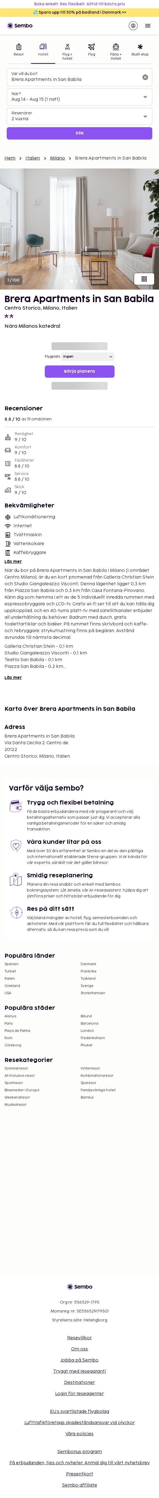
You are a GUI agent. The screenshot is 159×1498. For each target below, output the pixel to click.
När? (16, 93)
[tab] (19, 52)
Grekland (12, 986)
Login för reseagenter (79, 1393)
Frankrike (89, 971)
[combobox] (75, 80)
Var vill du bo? (24, 73)
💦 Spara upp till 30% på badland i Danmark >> (79, 12)
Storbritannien (93, 993)
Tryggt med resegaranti (79, 1371)
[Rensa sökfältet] (145, 77)
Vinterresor (90, 1068)
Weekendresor (17, 1097)
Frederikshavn (93, 1038)
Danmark (88, 964)
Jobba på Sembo (79, 1360)
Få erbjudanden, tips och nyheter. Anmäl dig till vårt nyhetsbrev (80, 1463)
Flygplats (52, 357)
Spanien (11, 964)
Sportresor (13, 1083)
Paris (8, 1024)
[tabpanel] (79, 103)
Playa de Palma (17, 1031)
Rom (8, 1038)
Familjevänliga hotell (98, 1090)
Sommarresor (16, 1068)
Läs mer (13, 561)
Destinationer (79, 1382)
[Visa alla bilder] (144, 279)
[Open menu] (147, 25)
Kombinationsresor (97, 1076)
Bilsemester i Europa (21, 1090)
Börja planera (79, 371)
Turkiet (10, 971)
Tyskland (88, 979)
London (87, 1031)
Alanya (10, 1016)
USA (7, 993)
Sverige (87, 986)
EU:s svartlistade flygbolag (79, 1411)
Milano (57, 158)
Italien (32, 158)
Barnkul (87, 1097)
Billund (86, 1016)
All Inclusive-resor (19, 1076)
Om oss (79, 1349)
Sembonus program (79, 1451)
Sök (80, 133)
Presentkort (79, 1474)
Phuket (86, 1045)
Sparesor (88, 1083)
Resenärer (21, 113)
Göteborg (12, 1045)
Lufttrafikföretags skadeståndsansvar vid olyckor (79, 1422)
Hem (9, 158)
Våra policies (79, 1434)
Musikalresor (15, 1105)
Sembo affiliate (79, 1485)
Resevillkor (79, 1338)
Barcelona (89, 1024)
